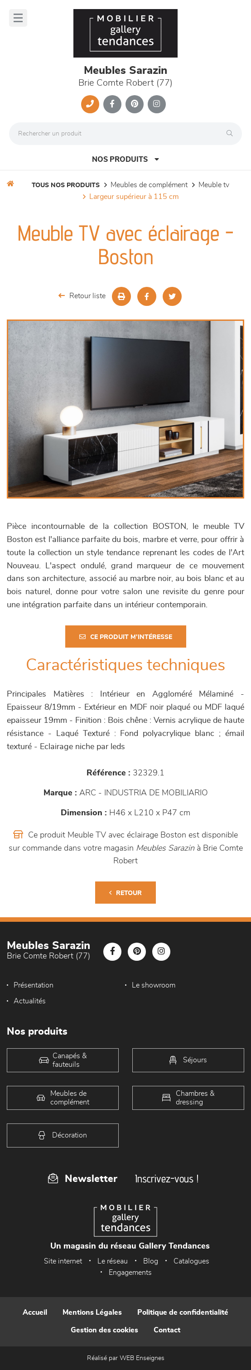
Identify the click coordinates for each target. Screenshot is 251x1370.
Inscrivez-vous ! (166, 1178)
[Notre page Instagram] (157, 104)
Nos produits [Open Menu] (125, 159)
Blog (150, 1261)
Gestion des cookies (104, 1330)
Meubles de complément (149, 185)
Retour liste (82, 296)
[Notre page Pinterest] (135, 104)
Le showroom (153, 985)
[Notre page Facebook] (112, 104)
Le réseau (112, 1261)
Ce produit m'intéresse (125, 637)
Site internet (63, 1261)
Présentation (33, 985)
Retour (125, 893)
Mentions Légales (92, 1312)
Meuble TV (213, 185)
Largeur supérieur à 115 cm (134, 196)
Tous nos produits (66, 185)
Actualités (30, 1001)
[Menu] (18, 18)
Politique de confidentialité (182, 1312)
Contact (167, 1330)
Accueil (35, 1312)
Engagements (130, 1272)
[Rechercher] (232, 133)
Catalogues (191, 1261)
